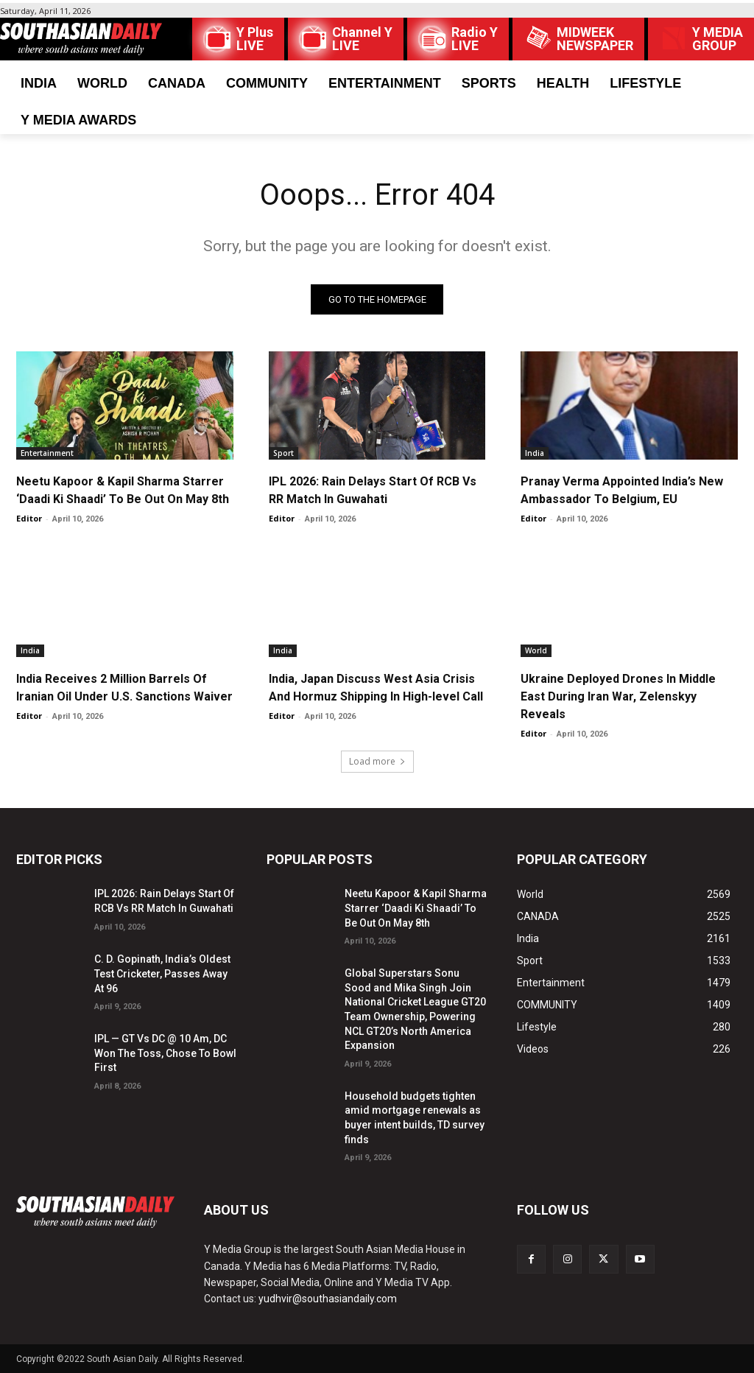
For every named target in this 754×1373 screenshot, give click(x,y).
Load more (377, 762)
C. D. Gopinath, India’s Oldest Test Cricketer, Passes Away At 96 (162, 974)
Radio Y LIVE (474, 39)
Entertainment (47, 453)
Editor (29, 518)
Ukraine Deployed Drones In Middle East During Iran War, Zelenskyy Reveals (618, 696)
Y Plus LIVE (254, 39)
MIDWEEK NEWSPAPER (595, 39)
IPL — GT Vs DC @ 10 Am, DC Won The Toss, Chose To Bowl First (165, 1053)
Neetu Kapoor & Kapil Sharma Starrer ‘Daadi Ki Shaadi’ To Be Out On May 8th (416, 908)
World (536, 650)
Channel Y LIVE (362, 39)
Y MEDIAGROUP (717, 39)
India (534, 453)
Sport (283, 453)
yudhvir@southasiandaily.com (327, 1299)
